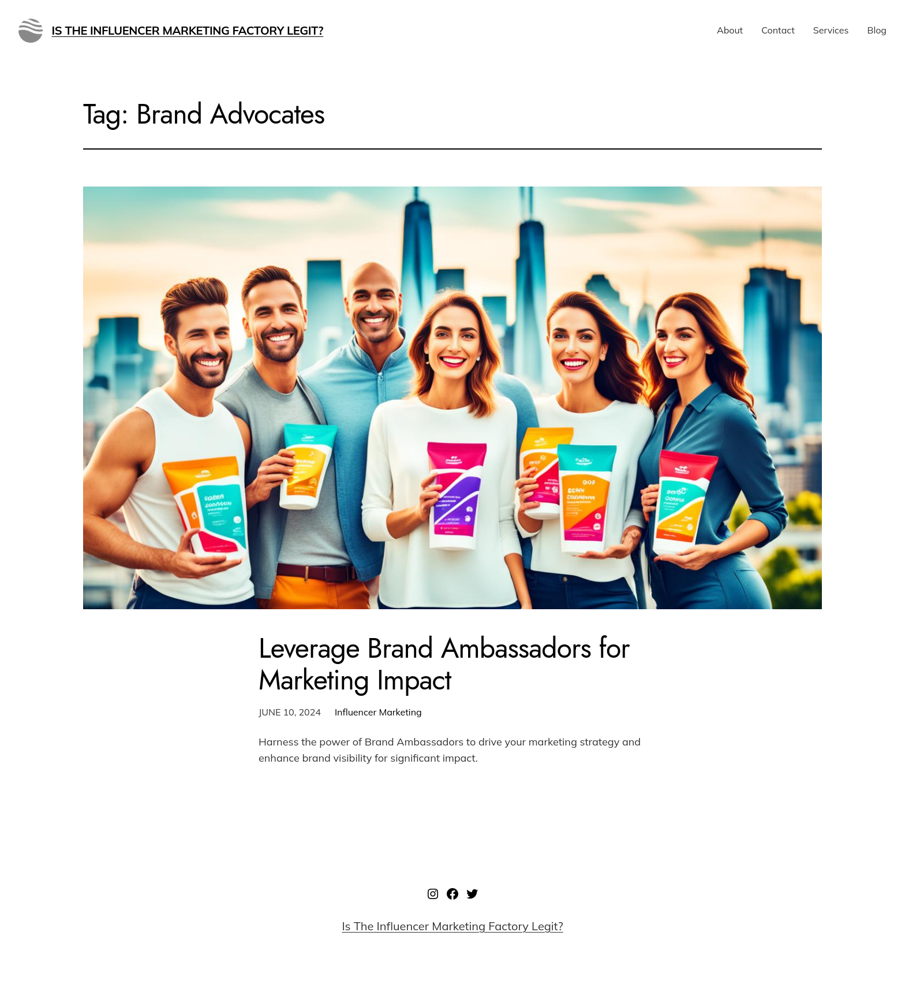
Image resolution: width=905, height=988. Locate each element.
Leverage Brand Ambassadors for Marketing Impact (444, 664)
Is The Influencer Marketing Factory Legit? (188, 30)
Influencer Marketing (378, 712)
